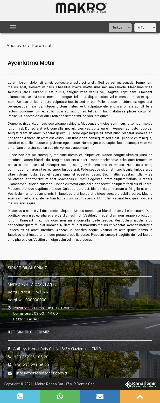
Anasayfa (16, 46)
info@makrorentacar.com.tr (41, 373)
